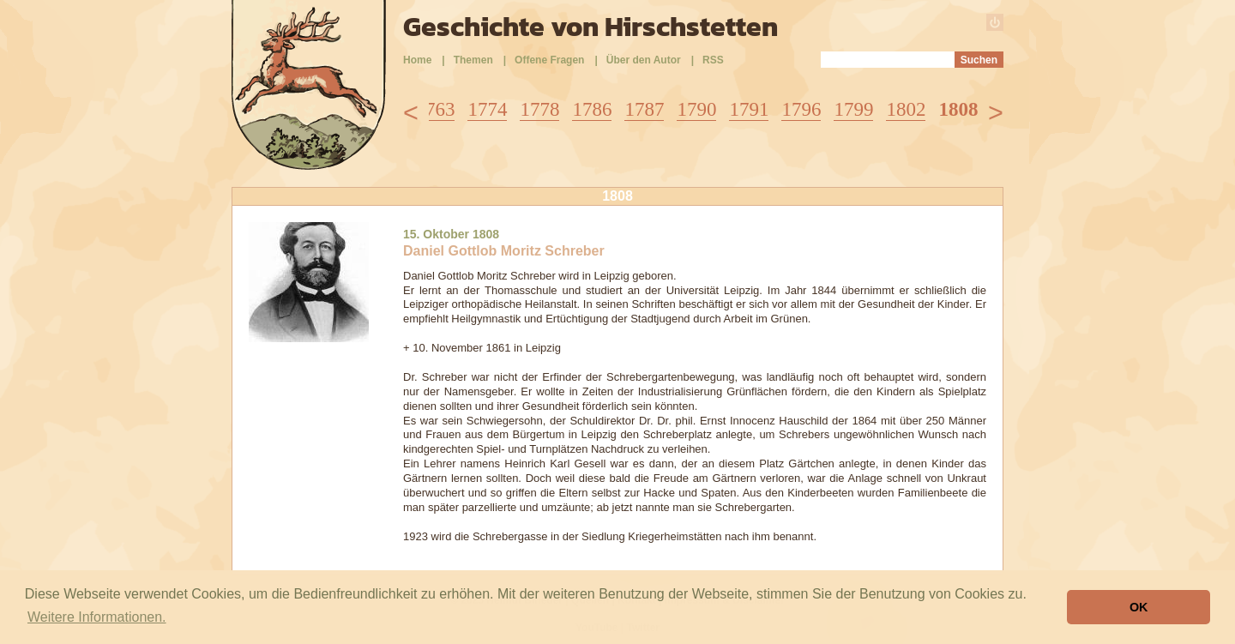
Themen (473, 60)
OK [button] (1139, 607)
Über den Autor (643, 60)
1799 (853, 109)
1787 (644, 109)
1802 (905, 109)
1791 (748, 109)
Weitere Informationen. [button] (96, 617)
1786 (591, 109)
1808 (958, 109)
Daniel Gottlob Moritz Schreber (504, 251)
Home (417, 60)
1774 (487, 109)
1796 (801, 109)
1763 (435, 109)
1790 (696, 109)
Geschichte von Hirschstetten (590, 26)
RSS (713, 60)
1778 (539, 109)
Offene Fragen (549, 60)
